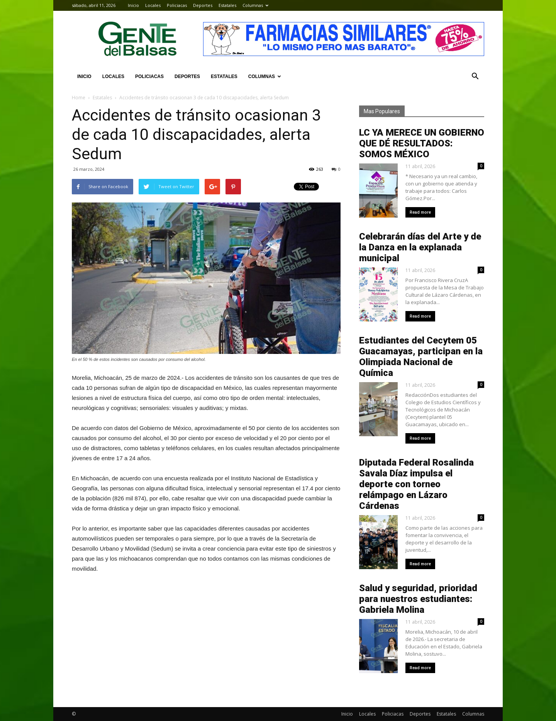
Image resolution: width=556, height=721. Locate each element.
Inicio (133, 5)
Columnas (255, 5)
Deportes (202, 5)
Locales (153, 5)
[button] (475, 76)
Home (78, 97)
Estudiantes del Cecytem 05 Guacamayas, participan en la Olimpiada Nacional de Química (421, 356)
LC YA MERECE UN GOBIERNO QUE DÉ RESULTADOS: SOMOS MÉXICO (421, 143)
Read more (420, 212)
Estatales (227, 5)
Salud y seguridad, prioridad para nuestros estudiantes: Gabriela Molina (418, 599)
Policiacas (177, 5)
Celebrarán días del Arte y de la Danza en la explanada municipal (420, 247)
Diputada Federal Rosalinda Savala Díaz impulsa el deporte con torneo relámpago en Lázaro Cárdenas (416, 484)
